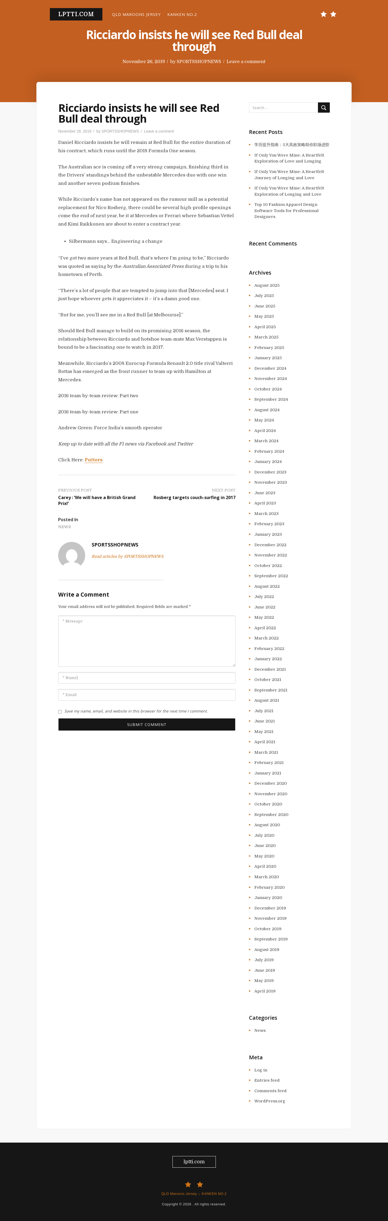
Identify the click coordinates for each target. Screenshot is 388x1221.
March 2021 (266, 752)
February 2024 (269, 451)
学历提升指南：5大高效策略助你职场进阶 (292, 144)
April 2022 (265, 627)
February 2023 (269, 523)
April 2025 (265, 326)
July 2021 (263, 710)
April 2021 (264, 741)
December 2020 (270, 783)
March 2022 (266, 638)
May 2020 (264, 856)
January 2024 (268, 461)
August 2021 (266, 700)
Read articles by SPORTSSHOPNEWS (128, 556)
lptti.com (76, 14)
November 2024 (270, 378)
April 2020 (265, 866)
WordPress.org (269, 1101)
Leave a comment (246, 61)
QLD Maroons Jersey (136, 14)
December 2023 (270, 472)
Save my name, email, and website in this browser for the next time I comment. (136, 711)
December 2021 (270, 669)
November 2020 (270, 793)
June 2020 (265, 845)
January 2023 (268, 534)
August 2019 (266, 949)
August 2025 (267, 285)
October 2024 (268, 389)
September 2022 (271, 575)
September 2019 (271, 939)
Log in (260, 1070)
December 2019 (270, 908)
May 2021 (263, 731)
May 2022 (264, 617)
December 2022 (270, 544)
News (64, 526)
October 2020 (268, 804)
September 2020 (271, 814)
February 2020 (269, 887)
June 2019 (264, 970)
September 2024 (271, 399)
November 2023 (270, 482)
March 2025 (266, 337)
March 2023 (266, 513)
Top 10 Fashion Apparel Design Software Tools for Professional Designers (286, 210)
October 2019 (268, 928)
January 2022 (268, 658)
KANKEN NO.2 (182, 14)
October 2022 (268, 565)
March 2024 (266, 440)
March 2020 (266, 876)
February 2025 (269, 347)
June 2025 (264, 306)
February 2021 (269, 762)
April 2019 (265, 991)
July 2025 (264, 295)
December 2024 (270, 368)
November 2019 (270, 918)
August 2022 (267, 586)
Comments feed (270, 1090)
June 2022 (264, 607)
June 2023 (264, 492)
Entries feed (267, 1080)
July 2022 (264, 596)
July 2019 (264, 959)
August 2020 (267, 824)
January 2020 (268, 897)
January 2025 (268, 357)
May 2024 (264, 420)
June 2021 (264, 721)
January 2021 (267, 773)
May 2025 (264, 316)
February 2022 (269, 648)
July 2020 (264, 835)
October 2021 (267, 679)
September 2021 (270, 690)
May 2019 (264, 980)
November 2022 (270, 555)
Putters (94, 459)
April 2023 (265, 503)
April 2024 (265, 430)
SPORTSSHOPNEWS (199, 61)
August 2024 (267, 409)
